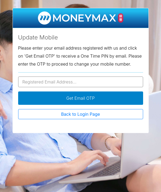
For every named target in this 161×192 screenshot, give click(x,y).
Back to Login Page (80, 114)
